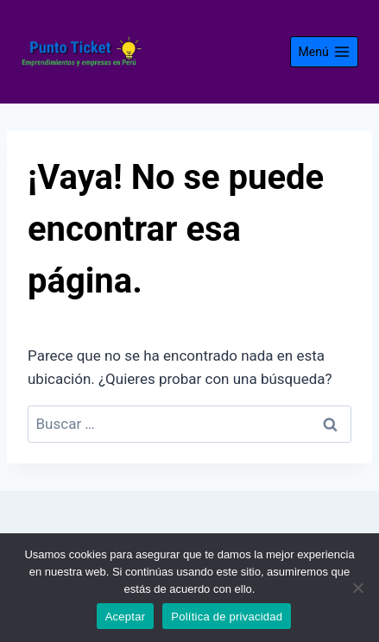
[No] (357, 587)
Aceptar (125, 616)
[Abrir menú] (324, 51)
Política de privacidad (226, 616)
